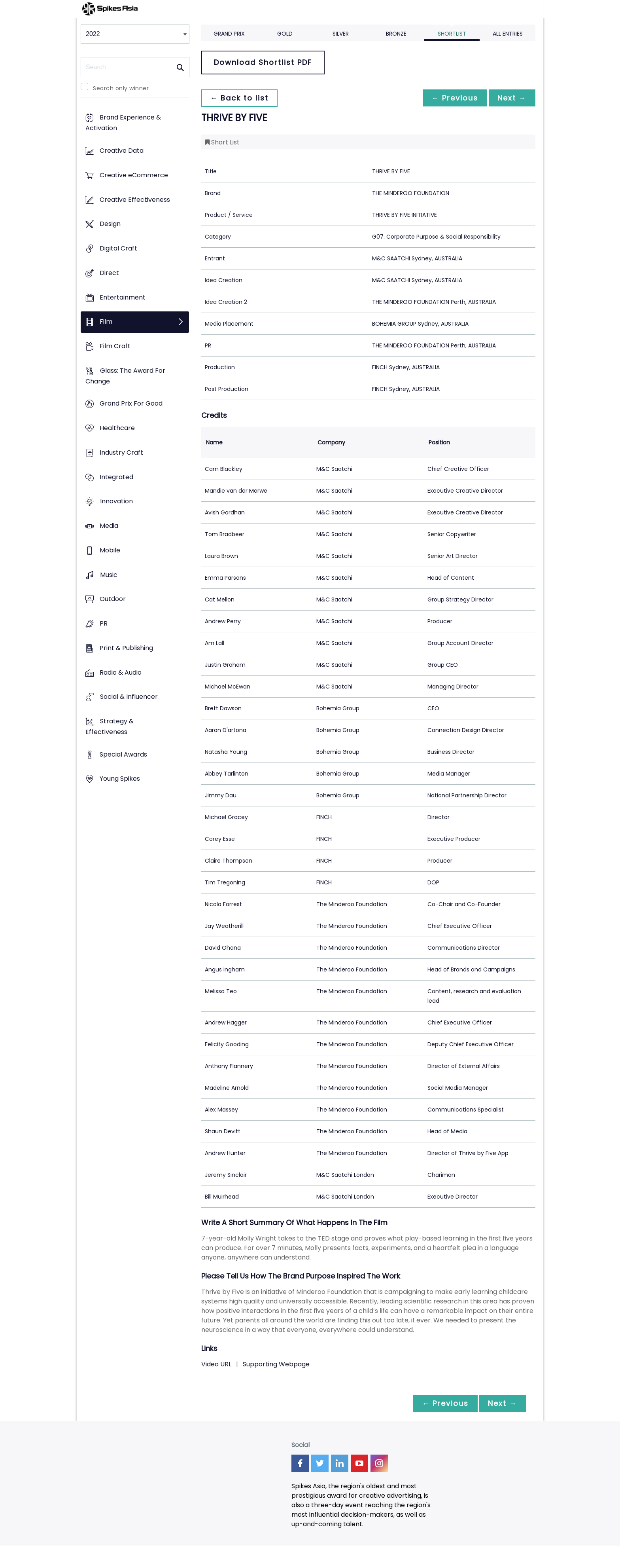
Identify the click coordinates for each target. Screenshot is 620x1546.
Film (106, 321)
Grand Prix (229, 34)
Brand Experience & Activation (123, 123)
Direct (109, 272)
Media (109, 526)
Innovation (116, 501)
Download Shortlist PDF (263, 62)
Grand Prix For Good (131, 403)
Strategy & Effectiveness (109, 726)
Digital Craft (118, 248)
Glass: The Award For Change (125, 376)
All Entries (508, 34)
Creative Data (122, 151)
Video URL (216, 1364)
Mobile (110, 550)
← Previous (452, 98)
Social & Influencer (129, 697)
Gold (285, 34)
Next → (511, 98)
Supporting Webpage (276, 1364)
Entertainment (123, 297)
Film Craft (115, 346)
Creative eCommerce (134, 175)
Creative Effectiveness (135, 199)
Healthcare (117, 428)
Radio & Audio (121, 672)
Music (108, 574)
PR (104, 623)
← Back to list (240, 98)
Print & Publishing (126, 648)
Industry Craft (121, 452)
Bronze (396, 34)
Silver (341, 34)
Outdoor (113, 599)
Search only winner (121, 88)
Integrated (116, 477)
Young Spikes (120, 778)
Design (110, 224)
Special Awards (123, 754)
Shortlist (452, 34)
